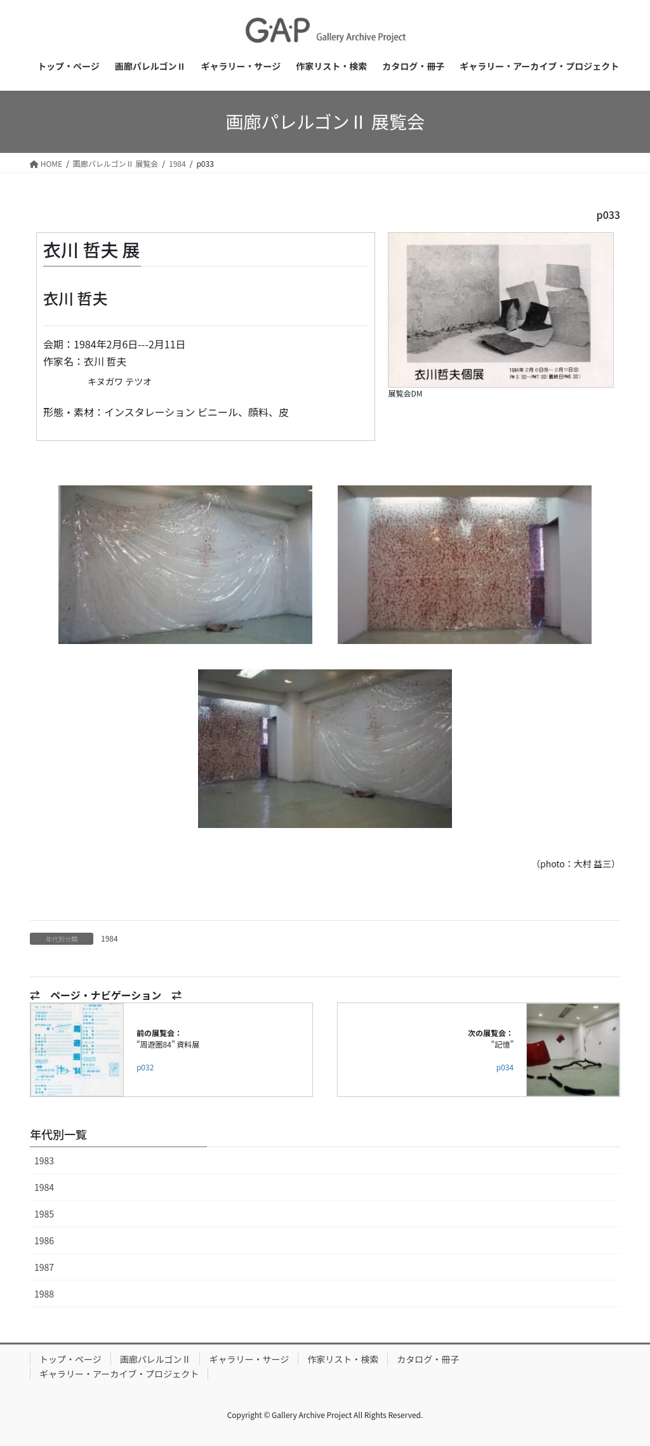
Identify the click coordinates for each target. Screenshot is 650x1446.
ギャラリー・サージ (249, 1359)
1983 (44, 1160)
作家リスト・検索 (342, 1359)
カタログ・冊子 (428, 1359)
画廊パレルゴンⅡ (155, 1359)
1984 (109, 938)
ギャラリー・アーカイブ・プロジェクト (119, 1373)
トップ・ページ (70, 1359)
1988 (44, 1293)
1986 (44, 1240)
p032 (145, 1066)
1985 (44, 1213)
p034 (505, 1066)
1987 (44, 1267)
